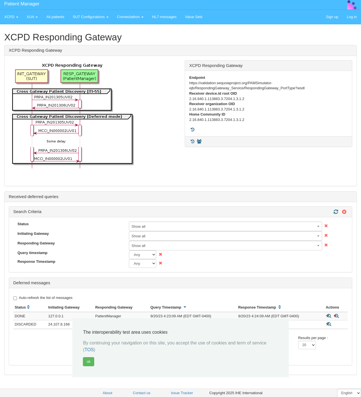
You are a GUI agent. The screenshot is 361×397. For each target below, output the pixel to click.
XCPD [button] (11, 17)
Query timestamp (32, 253)
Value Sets (193, 17)
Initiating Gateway (33, 233)
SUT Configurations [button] (91, 17)
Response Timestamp (36, 261)
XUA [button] (32, 17)
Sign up (332, 17)
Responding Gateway (36, 243)
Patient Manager (21, 3)
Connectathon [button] (130, 17)
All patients (55, 17)
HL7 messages (164, 17)
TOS (89, 349)
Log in (352, 17)
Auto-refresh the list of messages (42, 298)
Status (23, 224)
